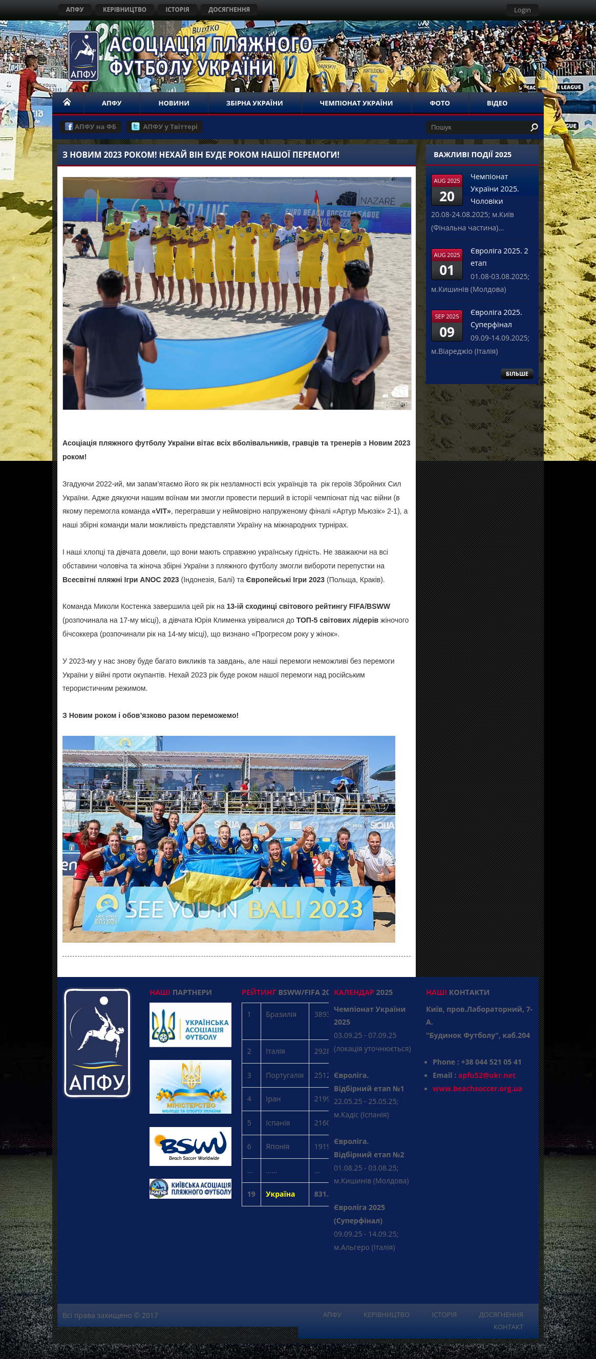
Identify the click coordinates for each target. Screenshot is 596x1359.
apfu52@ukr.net (487, 1075)
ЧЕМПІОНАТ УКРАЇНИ (356, 103)
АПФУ (75, 9)
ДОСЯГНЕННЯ (229, 9)
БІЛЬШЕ (517, 373)
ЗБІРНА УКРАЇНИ (254, 103)
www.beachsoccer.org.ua (477, 1088)
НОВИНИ (173, 103)
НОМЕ (67, 103)
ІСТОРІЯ (177, 9)
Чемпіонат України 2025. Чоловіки (495, 189)
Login (522, 9)
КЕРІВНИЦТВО (124, 9)
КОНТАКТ (508, 1326)
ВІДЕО (497, 103)
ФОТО (440, 103)
